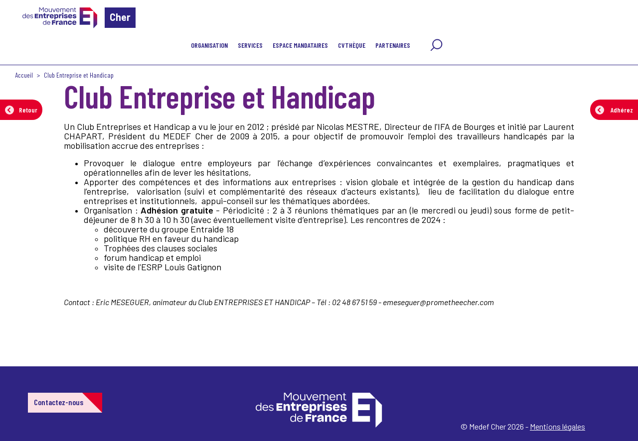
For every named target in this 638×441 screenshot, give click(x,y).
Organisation (209, 45)
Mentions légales (557, 426)
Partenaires (392, 45)
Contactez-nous (58, 402)
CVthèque (351, 45)
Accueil (24, 75)
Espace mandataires (300, 45)
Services (250, 45)
